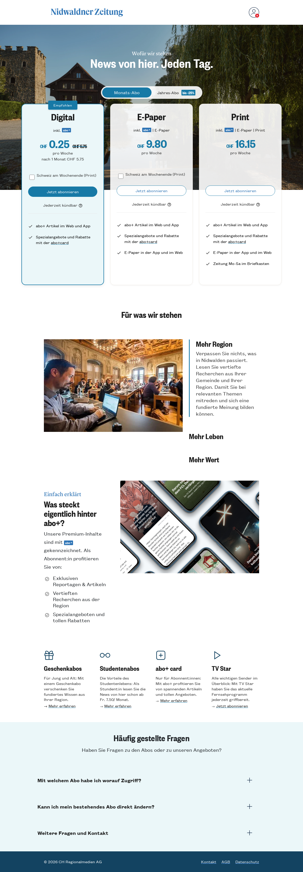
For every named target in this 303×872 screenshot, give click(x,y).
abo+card (60, 242)
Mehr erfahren (62, 705)
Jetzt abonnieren (232, 705)
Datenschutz (247, 861)
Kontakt (208, 861)
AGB (225, 861)
